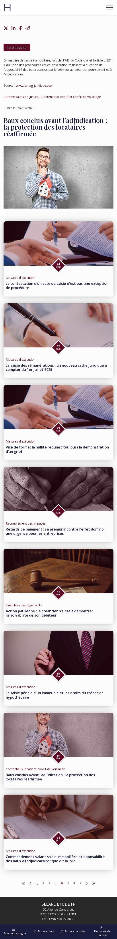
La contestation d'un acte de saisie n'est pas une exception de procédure (57, 285)
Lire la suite (17, 47)
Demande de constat (102, 933)
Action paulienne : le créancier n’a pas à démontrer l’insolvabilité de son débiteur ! (49, 613)
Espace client (46, 931)
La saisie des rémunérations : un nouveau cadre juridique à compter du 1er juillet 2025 (56, 367)
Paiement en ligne (15, 933)
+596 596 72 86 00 (62, 919)
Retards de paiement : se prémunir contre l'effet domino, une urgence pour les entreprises (55, 531)
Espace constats (75, 931)
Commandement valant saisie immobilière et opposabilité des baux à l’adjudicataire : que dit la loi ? (55, 858)
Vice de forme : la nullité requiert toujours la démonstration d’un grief (57, 449)
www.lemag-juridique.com (34, 85)
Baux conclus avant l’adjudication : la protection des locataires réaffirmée (50, 777)
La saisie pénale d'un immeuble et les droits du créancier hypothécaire (54, 694)
